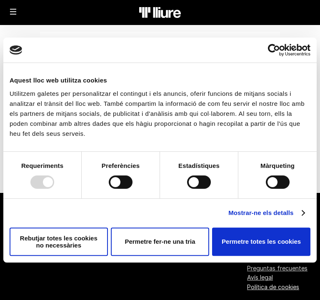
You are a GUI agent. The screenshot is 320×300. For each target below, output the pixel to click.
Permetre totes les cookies (261, 241)
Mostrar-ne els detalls (260, 212)
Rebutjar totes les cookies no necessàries (59, 242)
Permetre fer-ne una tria (160, 241)
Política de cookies (273, 286)
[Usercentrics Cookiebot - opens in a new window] (274, 50)
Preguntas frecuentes (277, 268)
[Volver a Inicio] (160, 12)
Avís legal (260, 277)
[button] (13, 12)
